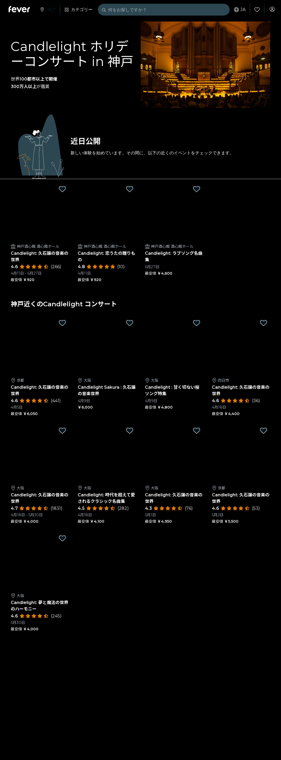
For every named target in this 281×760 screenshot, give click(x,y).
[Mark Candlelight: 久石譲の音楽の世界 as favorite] (62, 189)
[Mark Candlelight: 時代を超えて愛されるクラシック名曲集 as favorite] (129, 430)
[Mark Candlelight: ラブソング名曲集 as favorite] (196, 189)
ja (237, 9)
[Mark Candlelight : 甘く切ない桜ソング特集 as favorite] (196, 322)
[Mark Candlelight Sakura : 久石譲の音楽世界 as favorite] (129, 322)
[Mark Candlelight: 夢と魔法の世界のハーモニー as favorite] (62, 538)
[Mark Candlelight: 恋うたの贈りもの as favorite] (129, 189)
